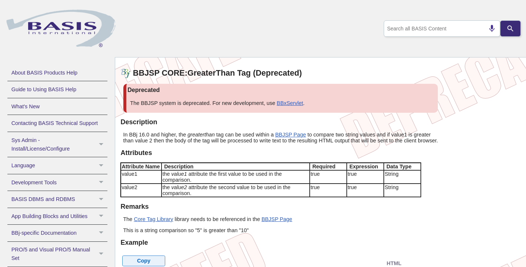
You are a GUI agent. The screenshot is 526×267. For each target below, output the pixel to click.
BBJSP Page (290, 135)
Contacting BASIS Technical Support (54, 123)
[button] (102, 144)
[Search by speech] (488, 28)
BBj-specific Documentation (59, 233)
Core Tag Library (153, 219)
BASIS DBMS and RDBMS (59, 199)
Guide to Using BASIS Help (43, 89)
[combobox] (440, 28)
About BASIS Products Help (44, 73)
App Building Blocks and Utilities (59, 216)
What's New (25, 106)
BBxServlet (290, 103)
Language (59, 165)
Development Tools (59, 182)
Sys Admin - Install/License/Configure (59, 144)
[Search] (510, 28)
